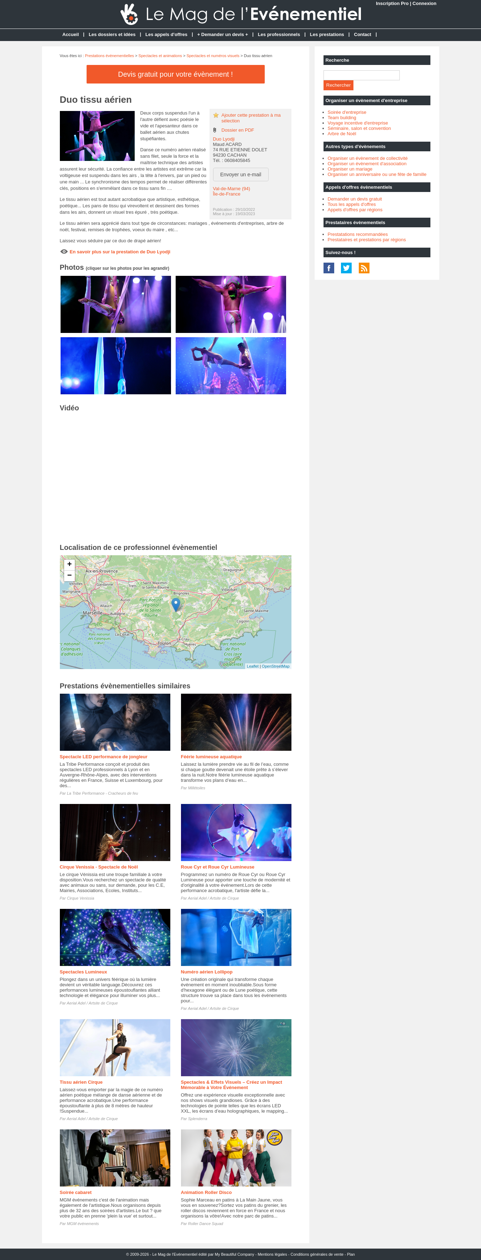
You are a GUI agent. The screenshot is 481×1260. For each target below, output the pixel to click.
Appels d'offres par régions (355, 209)
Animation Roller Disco (206, 1192)
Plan (351, 1254)
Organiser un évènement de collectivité (368, 158)
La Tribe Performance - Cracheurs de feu (102, 793)
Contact (362, 34)
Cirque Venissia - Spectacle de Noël (99, 867)
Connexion (424, 3)
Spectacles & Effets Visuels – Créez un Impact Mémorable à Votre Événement (231, 1084)
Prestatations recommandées (358, 234)
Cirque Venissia (80, 898)
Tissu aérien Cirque (81, 1082)
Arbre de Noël (342, 133)
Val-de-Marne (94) (231, 188)
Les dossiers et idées (112, 34)
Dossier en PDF (238, 130)
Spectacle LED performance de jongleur (104, 756)
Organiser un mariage (350, 169)
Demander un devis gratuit (355, 199)
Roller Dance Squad (205, 1223)
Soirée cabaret (76, 1192)
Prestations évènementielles (109, 56)
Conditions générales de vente (317, 1254)
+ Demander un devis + (222, 34)
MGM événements (83, 1223)
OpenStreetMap (276, 666)
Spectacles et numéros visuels (212, 56)
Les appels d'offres (166, 34)
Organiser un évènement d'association (367, 163)
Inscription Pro (392, 3)
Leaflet (253, 666)
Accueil (70, 34)
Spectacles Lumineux (83, 972)
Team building (342, 117)
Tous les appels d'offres (352, 204)
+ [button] (69, 565)
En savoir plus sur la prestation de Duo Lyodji (120, 251)
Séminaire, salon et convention (359, 128)
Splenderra (197, 1119)
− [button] (69, 576)
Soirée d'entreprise (347, 112)
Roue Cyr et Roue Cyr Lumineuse (218, 867)
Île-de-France (226, 194)
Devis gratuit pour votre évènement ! (175, 74)
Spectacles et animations (160, 56)
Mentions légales (272, 1254)
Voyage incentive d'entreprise (358, 123)
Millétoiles (196, 788)
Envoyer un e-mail (240, 174)
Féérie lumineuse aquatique (211, 756)
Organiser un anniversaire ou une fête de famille (377, 174)
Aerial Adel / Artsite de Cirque (213, 898)
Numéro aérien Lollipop (207, 972)
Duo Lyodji (224, 139)
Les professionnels (279, 34)
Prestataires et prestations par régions (367, 239)
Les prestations (327, 34)
